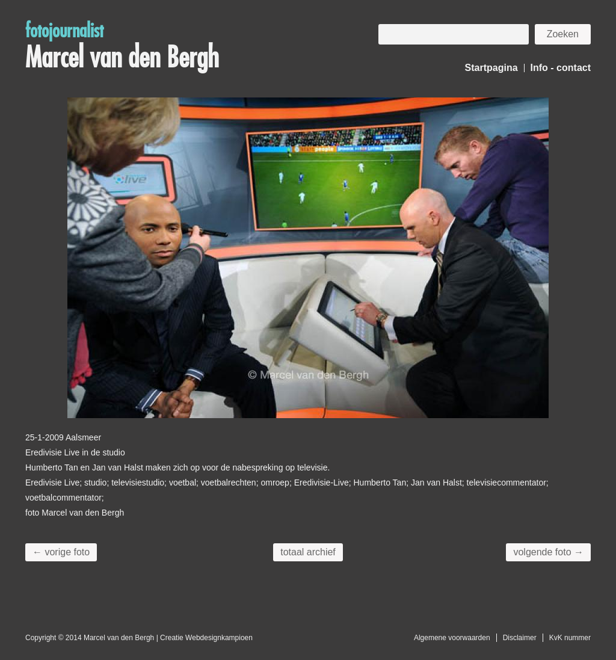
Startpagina (491, 68)
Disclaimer (520, 638)
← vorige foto (61, 552)
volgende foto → (548, 552)
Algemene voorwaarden (452, 638)
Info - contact (561, 68)
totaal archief (308, 552)
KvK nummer (570, 638)
